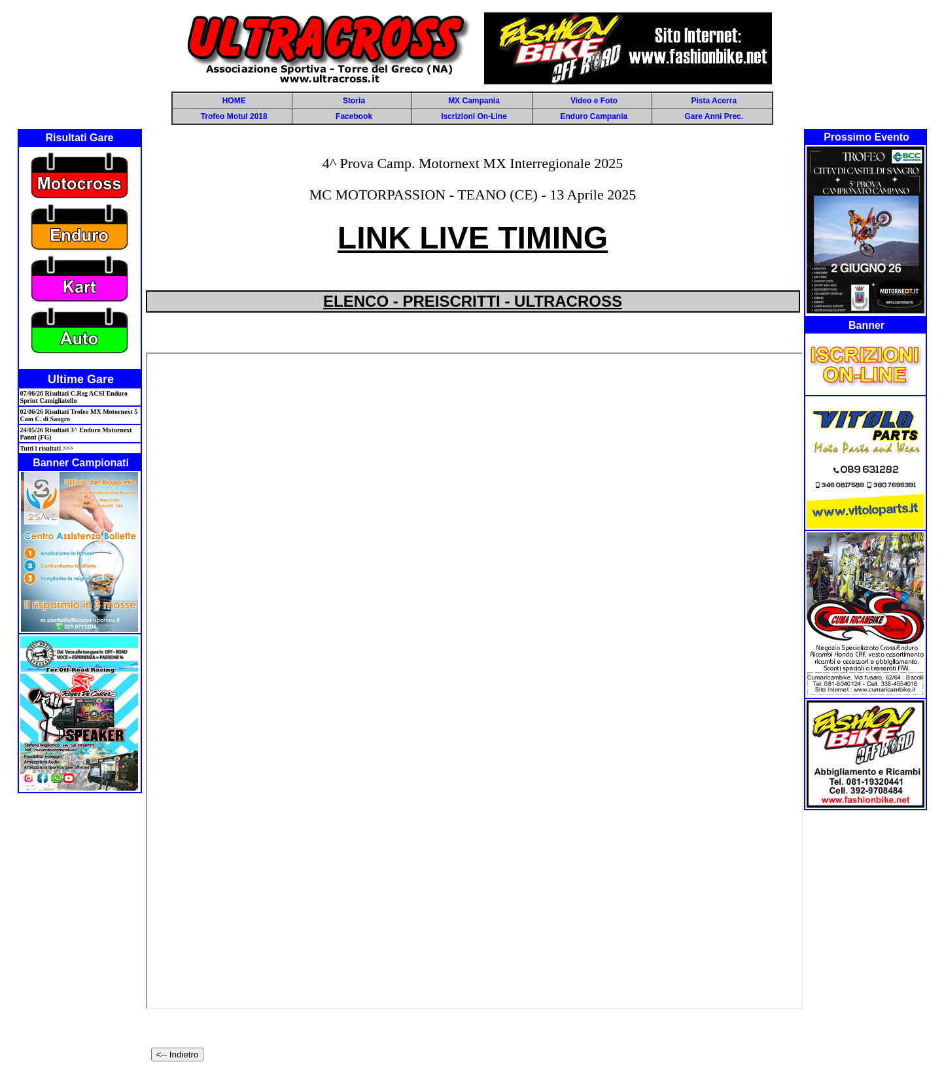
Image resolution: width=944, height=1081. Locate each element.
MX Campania (474, 100)
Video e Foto (594, 100)
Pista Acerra (714, 100)
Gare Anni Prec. (713, 116)
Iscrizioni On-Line (474, 116)
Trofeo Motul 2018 (234, 116)
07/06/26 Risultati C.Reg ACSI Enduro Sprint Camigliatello (74, 397)
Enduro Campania (594, 116)
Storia (354, 100)
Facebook (354, 116)
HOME (234, 100)
